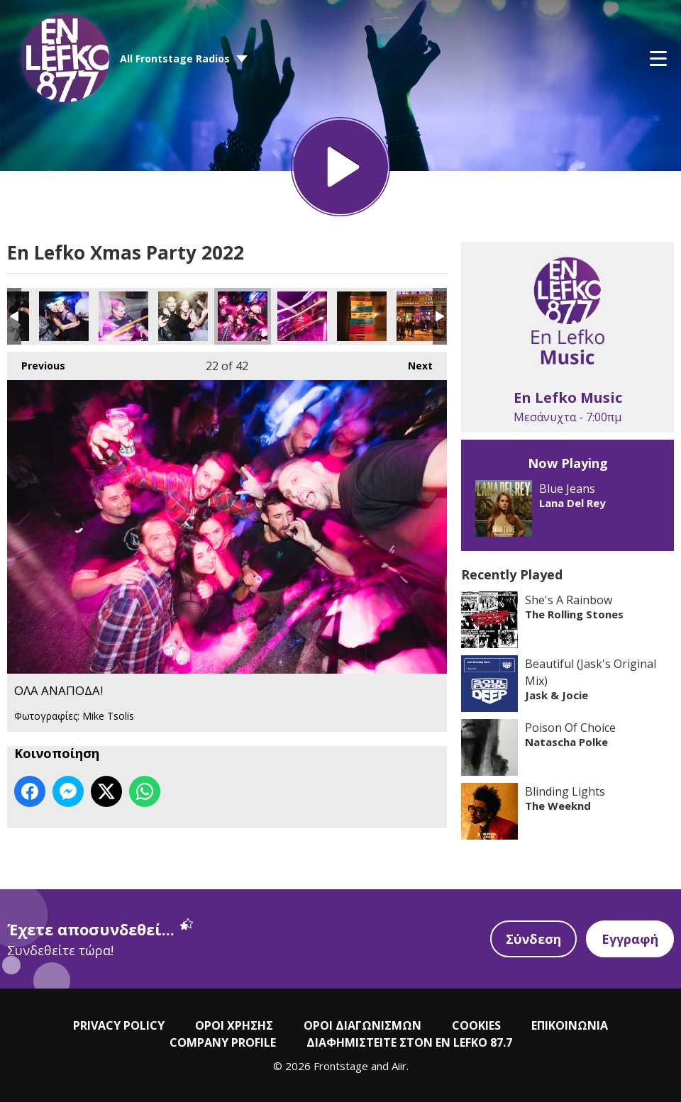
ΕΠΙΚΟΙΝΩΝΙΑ (569, 1025)
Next (413, 362)
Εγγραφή (630, 938)
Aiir (399, 1066)
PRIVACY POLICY (119, 1025)
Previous (36, 362)
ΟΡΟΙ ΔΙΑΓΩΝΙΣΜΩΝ (362, 1025)
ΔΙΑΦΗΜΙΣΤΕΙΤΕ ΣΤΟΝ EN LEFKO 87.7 (409, 1042)
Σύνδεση (533, 938)
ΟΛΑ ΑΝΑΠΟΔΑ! (64, 316)
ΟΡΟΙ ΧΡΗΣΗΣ (234, 1025)
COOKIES (476, 1025)
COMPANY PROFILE (223, 1042)
